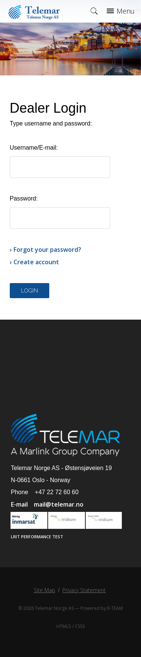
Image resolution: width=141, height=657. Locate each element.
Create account (36, 262)
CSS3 (80, 626)
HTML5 (63, 626)
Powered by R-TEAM (101, 608)
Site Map (44, 590)
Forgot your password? (47, 249)
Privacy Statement (84, 590)
